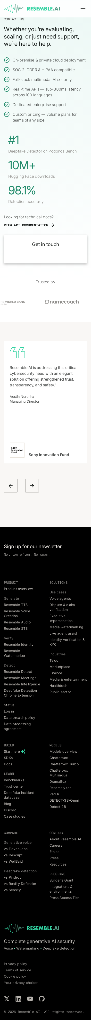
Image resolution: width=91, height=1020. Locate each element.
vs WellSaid (13, 861)
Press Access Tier (64, 898)
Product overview (18, 589)
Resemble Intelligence (22, 684)
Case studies (14, 816)
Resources (58, 864)
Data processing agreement (17, 726)
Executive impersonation (61, 618)
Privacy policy (15, 964)
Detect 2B (58, 807)
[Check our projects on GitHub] (42, 999)
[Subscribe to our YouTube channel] (30, 999)
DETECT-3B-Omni (64, 800)
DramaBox (58, 781)
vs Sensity (12, 890)
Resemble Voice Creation (17, 613)
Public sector (60, 692)
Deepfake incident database (19, 794)
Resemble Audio (17, 622)
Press (54, 858)
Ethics (54, 852)
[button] (83, 9)
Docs (8, 764)
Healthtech (58, 685)
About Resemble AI (65, 839)
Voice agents (60, 598)
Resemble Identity (19, 644)
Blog (7, 804)
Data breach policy (19, 717)
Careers (56, 845)
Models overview (63, 751)
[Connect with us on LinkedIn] (18, 999)
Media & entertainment (68, 679)
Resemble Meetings (20, 678)
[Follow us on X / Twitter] (7, 999)
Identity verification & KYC (67, 641)
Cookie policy (15, 976)
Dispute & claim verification (62, 607)
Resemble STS (16, 628)
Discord (10, 810)
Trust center (14, 786)
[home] (32, 8)
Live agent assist (63, 633)
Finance (56, 673)
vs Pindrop (13, 877)
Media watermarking (66, 627)
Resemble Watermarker (14, 653)
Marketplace (60, 667)
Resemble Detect (18, 671)
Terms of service (17, 970)
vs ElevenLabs (16, 849)
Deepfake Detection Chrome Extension (20, 692)
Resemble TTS (16, 605)
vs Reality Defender (20, 884)
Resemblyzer (60, 788)
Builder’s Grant (62, 880)
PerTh (54, 794)
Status (9, 705)
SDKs (8, 758)
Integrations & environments (61, 888)
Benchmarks (14, 780)
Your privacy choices (21, 983)
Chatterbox (59, 758)
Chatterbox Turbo (64, 764)
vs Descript (13, 855)
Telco (54, 660)
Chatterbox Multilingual (59, 772)
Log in (9, 711)
